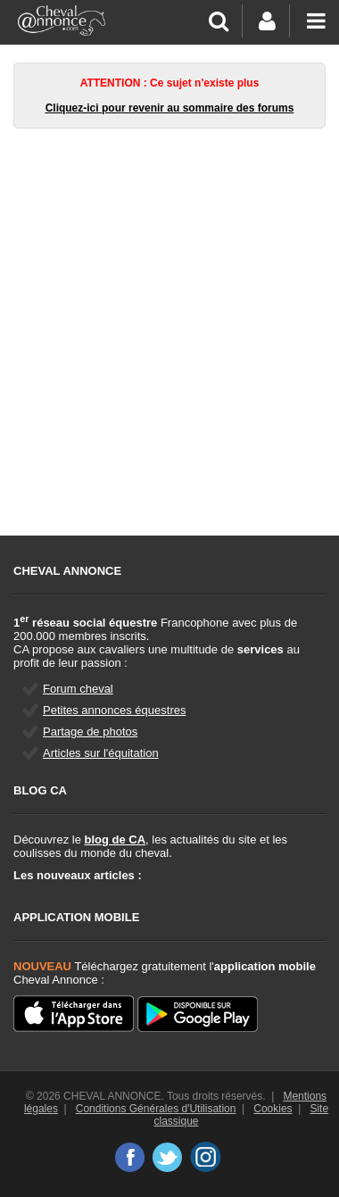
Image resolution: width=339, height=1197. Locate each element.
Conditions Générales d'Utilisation (156, 1108)
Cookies (272, 1108)
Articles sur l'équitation (101, 753)
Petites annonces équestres (114, 710)
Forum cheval (78, 688)
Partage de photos (90, 731)
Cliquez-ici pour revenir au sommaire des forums (169, 108)
